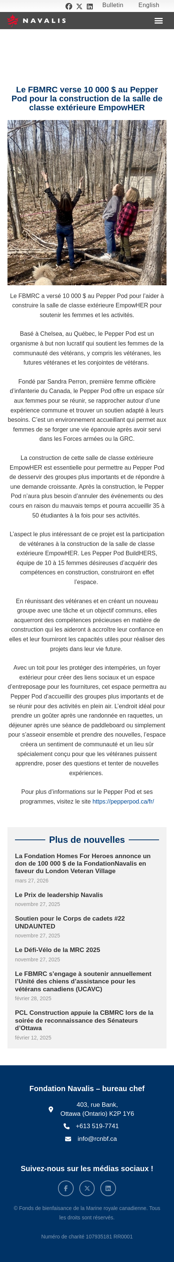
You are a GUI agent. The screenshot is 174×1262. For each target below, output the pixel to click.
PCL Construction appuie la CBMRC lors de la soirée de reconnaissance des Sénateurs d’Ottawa (84, 1020)
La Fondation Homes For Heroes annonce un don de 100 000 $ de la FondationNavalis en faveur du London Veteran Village (83, 864)
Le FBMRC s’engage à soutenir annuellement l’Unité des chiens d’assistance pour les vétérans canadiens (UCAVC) (83, 981)
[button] (158, 20)
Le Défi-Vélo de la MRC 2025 (57, 950)
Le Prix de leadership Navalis (59, 895)
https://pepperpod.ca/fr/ (123, 801)
